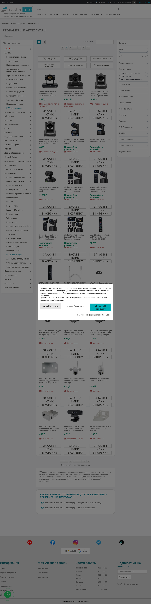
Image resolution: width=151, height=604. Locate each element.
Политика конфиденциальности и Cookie (94, 315)
